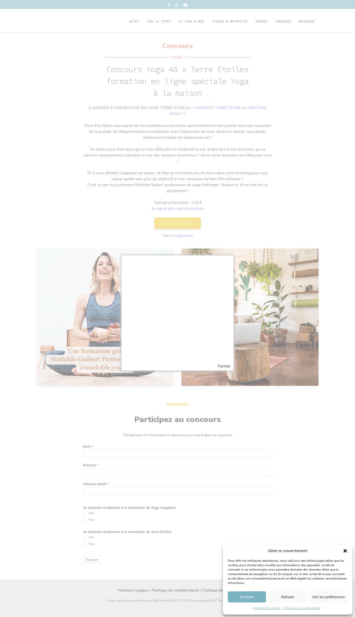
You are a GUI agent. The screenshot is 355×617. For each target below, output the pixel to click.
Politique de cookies (267, 608)
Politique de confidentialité (301, 608)
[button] (345, 550)
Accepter (247, 597)
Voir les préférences (328, 597)
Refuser (287, 597)
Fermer (224, 366)
